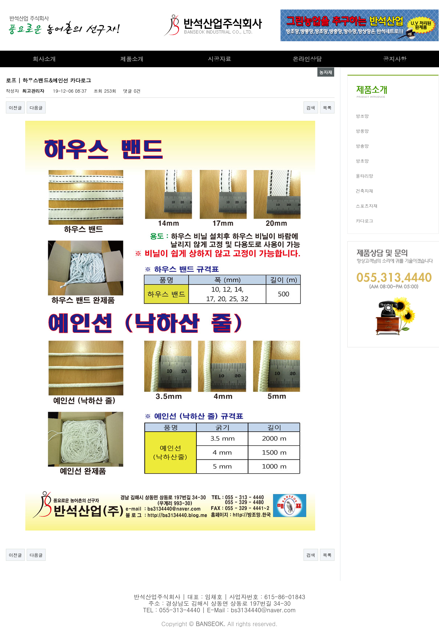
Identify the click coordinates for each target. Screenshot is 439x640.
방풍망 (362, 131)
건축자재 (364, 191)
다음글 (36, 107)
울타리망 (364, 176)
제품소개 (132, 59)
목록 (327, 107)
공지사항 (394, 59)
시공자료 (219, 59)
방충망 (362, 146)
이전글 (15, 107)
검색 (310, 107)
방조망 (362, 116)
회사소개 (44, 59)
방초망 (362, 161)
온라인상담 (307, 59)
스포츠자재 (367, 206)
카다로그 (364, 220)
